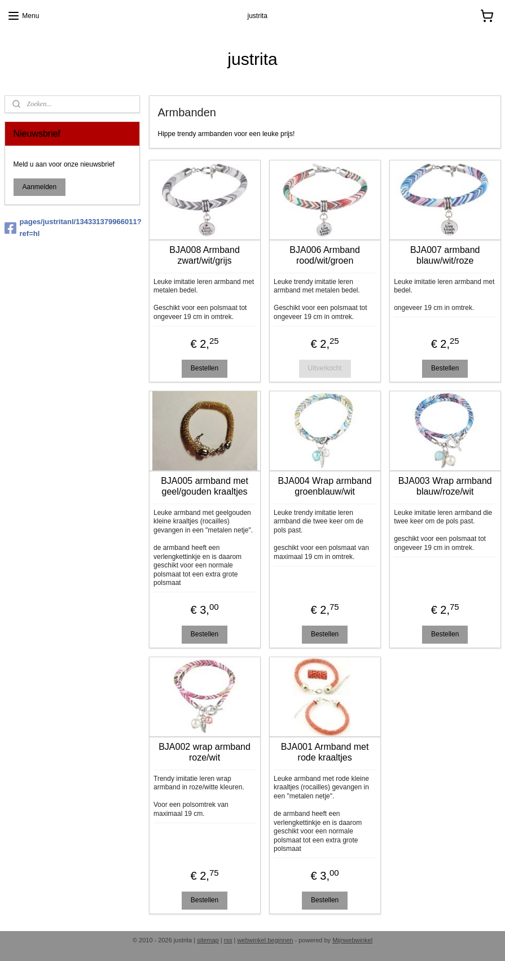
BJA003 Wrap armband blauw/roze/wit (444, 485)
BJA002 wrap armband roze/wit (205, 751)
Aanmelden (40, 187)
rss (228, 940)
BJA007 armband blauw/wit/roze (445, 254)
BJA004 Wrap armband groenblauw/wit (324, 485)
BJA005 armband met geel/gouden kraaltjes (204, 485)
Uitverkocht (324, 368)
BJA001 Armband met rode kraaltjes (325, 751)
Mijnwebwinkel (352, 940)
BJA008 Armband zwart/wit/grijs (204, 254)
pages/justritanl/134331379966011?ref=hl (72, 227)
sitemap (208, 940)
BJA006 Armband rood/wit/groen (324, 254)
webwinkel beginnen (265, 940)
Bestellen (204, 368)
